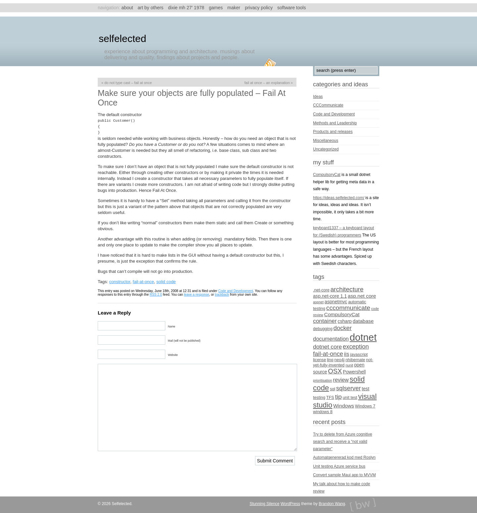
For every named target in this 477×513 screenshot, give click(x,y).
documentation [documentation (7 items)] (331, 339)
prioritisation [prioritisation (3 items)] (322, 380)
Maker (233, 7)
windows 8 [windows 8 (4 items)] (323, 411)
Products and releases (332, 131)
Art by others (151, 7)
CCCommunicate (328, 105)
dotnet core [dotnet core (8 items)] (327, 346)
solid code (166, 281)
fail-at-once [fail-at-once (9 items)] (328, 353)
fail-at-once (143, 281)
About (127, 7)
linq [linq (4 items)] (330, 360)
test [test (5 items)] (365, 388)
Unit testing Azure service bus (339, 466)
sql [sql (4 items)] (332, 389)
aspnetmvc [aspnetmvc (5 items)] (336, 301)
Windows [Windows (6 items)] (343, 405)
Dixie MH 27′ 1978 (186, 7)
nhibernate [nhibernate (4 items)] (355, 360)
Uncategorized (326, 149)
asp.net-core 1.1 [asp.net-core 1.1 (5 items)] (330, 296)
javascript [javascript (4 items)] (359, 354)
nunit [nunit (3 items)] (349, 365)
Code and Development (235, 291)
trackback (222, 294)
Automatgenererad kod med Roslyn (344, 457)
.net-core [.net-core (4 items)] (321, 290)
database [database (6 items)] (363, 321)
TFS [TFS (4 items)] (330, 397)
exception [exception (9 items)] (356, 346)
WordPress (290, 503)
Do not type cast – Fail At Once (128, 83)
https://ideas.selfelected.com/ (338, 197)
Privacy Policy (259, 7)
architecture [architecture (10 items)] (346, 289)
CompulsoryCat (327, 174)
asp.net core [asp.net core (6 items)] (362, 296)
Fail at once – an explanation (267, 83)
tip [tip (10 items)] (338, 396)
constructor (120, 281)
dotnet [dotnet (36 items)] (363, 337)
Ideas (318, 96)
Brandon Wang (332, 503)
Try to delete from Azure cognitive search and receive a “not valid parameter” (342, 441)
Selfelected (122, 38)
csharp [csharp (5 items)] (344, 321)
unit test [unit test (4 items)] (350, 397)
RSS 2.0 (156, 294)
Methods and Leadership (335, 123)
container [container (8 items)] (325, 321)
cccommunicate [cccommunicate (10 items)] (348, 307)
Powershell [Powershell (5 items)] (354, 371)
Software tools (291, 7)
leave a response (196, 294)
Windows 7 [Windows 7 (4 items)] (365, 406)
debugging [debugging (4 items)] (323, 328)
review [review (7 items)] (340, 380)
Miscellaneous (325, 140)
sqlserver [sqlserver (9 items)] (348, 388)
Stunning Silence (264, 503)
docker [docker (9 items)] (343, 327)
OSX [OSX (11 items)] (335, 371)
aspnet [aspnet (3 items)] (318, 302)
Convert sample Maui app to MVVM (344, 475)
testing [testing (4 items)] (319, 397)
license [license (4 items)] (319, 360)
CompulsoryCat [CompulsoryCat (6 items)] (342, 314)
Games (216, 7)
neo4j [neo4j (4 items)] (339, 360)
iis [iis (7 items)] (346, 354)
